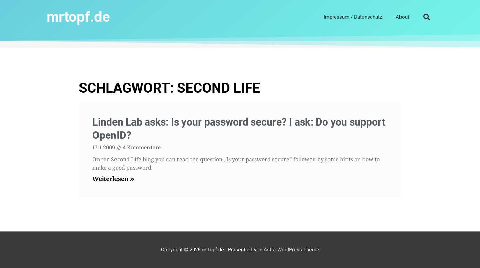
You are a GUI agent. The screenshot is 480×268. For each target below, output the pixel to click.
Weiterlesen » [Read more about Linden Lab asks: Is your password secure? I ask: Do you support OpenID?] (113, 179)
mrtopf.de (78, 16)
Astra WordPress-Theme (291, 250)
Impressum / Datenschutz (353, 17)
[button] (426, 17)
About (402, 17)
